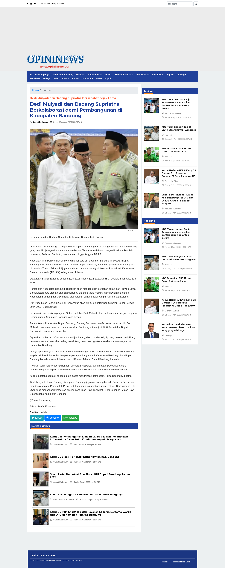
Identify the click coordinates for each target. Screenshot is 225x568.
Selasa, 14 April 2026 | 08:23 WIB (92, 500)
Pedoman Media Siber (181, 562)
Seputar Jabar (95, 74)
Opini (108, 78)
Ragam (170, 74)
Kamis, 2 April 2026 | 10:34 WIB (85, 482)
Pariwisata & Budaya (40, 78)
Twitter (37, 417)
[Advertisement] (112, 33)
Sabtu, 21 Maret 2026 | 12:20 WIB (85, 520)
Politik (108, 74)
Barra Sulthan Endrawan (62, 500)
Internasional (142, 74)
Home (35, 90)
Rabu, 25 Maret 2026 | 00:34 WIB (85, 444)
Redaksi (164, 562)
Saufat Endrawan (39, 122)
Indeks (65, 78)
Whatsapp (70, 417)
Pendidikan (157, 74)
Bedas (99, 78)
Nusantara (87, 78)
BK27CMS (77, 561)
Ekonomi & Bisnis (124, 74)
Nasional (80, 74)
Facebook (52, 417)
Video (56, 78)
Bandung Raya (42, 74)
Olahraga (181, 74)
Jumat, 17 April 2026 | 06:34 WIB (51, 4)
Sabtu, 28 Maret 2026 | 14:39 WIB (85, 462)
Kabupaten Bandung (63, 74)
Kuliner (75, 78)
